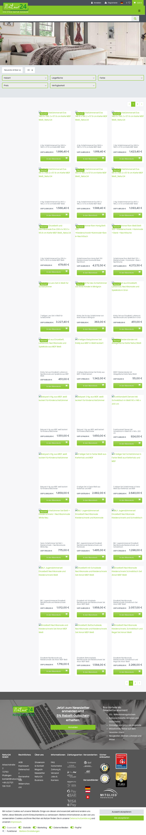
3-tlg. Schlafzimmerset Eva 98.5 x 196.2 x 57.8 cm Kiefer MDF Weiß (125, 203)
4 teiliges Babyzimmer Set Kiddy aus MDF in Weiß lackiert (91, 373)
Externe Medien (61, 827)
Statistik (27, 827)
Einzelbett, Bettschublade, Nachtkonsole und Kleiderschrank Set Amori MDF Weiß (91, 659)
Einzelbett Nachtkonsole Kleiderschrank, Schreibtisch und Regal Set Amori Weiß (125, 659)
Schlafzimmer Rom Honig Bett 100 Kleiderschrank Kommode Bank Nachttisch (89, 260)
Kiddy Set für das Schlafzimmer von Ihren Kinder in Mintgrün (90, 316)
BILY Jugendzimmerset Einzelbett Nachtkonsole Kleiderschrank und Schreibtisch (126, 545)
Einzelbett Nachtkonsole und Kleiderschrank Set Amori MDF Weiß (53, 659)
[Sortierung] (12, 70)
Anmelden (73, 727)
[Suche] (135, 18)
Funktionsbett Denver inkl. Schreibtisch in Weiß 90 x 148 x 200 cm (127, 431)
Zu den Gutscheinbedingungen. (73, 733)
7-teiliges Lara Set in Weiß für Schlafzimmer (51, 316)
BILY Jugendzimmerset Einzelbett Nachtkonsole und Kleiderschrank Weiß (53, 602)
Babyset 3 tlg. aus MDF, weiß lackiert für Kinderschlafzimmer (90, 430)
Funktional (12, 831)
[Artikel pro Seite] (30, 70)
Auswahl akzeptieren (121, 812)
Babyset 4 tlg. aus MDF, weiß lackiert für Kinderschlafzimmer (53, 430)
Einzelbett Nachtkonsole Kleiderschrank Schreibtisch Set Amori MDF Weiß (125, 602)
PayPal (78, 827)
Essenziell (11, 827)
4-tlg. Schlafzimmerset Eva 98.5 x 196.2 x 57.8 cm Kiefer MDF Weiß (52, 203)
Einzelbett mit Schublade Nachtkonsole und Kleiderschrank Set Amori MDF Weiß (91, 602)
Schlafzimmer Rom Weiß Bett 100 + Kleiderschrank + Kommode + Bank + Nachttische (127, 260)
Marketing (42, 827)
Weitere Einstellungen (29, 831)
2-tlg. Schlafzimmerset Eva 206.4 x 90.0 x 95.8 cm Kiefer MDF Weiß (53, 259)
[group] (55, 127)
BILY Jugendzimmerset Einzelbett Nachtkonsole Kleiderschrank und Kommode (89, 545)
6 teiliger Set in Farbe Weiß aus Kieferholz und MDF (88, 487)
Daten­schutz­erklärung (80, 818)
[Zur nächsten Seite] (142, 104)
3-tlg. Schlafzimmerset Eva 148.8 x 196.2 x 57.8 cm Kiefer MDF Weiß (126, 146)
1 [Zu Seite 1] (133, 104)
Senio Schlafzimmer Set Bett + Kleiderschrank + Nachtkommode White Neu (52, 545)
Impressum (16, 822)
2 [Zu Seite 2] (137, 104)
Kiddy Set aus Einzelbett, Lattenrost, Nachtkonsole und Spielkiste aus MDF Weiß (54, 374)
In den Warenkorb (57, 158)
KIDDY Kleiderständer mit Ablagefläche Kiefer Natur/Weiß (125, 373)
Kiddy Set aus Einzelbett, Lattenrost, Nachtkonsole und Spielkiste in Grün (127, 316)
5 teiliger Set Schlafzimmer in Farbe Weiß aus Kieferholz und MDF (126, 487)
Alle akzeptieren (121, 818)
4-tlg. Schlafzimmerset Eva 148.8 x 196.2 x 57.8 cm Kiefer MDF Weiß (53, 146)
